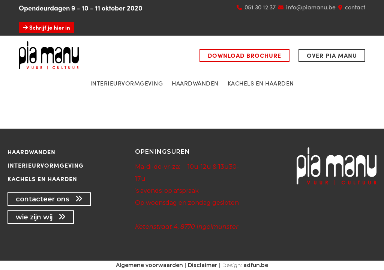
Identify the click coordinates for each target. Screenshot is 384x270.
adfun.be (255, 265)
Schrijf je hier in (46, 27)
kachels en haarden (261, 83)
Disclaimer (202, 265)
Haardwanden (195, 83)
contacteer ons (49, 199)
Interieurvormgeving (46, 165)
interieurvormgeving (126, 83)
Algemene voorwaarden (149, 265)
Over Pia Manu (332, 55)
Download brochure (244, 55)
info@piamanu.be (311, 7)
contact (355, 7)
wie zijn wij (41, 217)
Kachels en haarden (42, 178)
